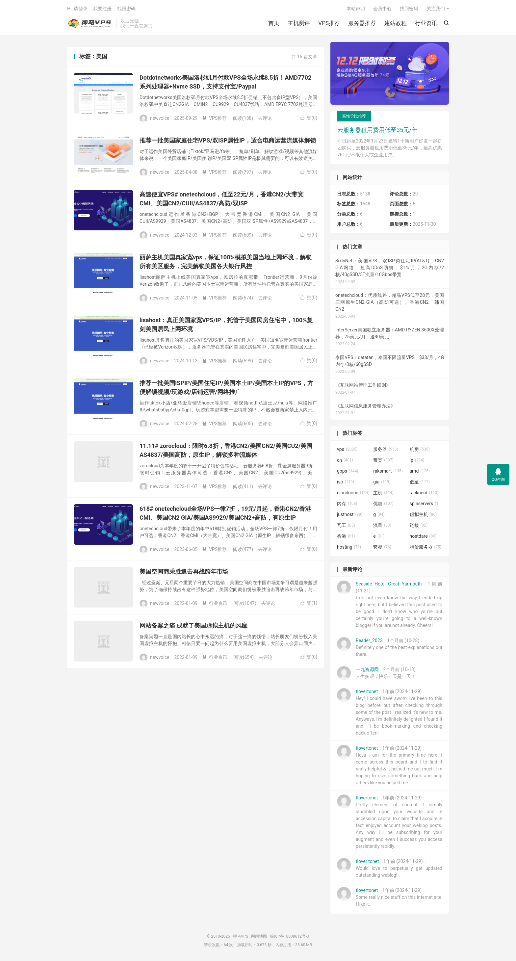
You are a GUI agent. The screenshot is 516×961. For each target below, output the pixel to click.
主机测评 (299, 23)
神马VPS (90, 23)
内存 (347, 503)
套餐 (382, 547)
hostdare (423, 536)
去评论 (265, 118)
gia (381, 481)
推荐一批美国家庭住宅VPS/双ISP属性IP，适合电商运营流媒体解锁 (228, 140)
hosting (349, 547)
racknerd (424, 492)
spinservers (426, 503)
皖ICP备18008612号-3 (289, 936)
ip (417, 460)
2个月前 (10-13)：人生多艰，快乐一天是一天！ (378, 673)
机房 (420, 449)
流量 (382, 525)
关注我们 (435, 8)
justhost (349, 514)
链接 (419, 525)
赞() (308, 118)
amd (420, 471)
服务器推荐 (362, 23)
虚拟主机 (423, 514)
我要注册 (102, 8)
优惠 (383, 503)
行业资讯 (426, 23)
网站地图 (259, 936)
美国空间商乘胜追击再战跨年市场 (184, 571)
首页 (273, 23)
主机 (383, 492)
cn (345, 460)
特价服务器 (426, 547)
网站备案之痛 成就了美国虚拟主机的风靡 (193, 625)
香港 (346, 536)
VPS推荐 (329, 23)
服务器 (385, 449)
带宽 (383, 460)
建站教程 (395, 23)
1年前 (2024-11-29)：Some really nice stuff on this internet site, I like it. (389, 897)
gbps (347, 471)
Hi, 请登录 (77, 8)
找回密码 (409, 8)
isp (345, 481)
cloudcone (353, 492)
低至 (420, 481)
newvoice (159, 118)
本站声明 (356, 8)
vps (347, 449)
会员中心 (382, 8)
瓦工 (346, 525)
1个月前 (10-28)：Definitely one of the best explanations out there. (389, 647)
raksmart (388, 471)
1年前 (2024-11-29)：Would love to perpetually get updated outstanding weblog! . (389, 868)
